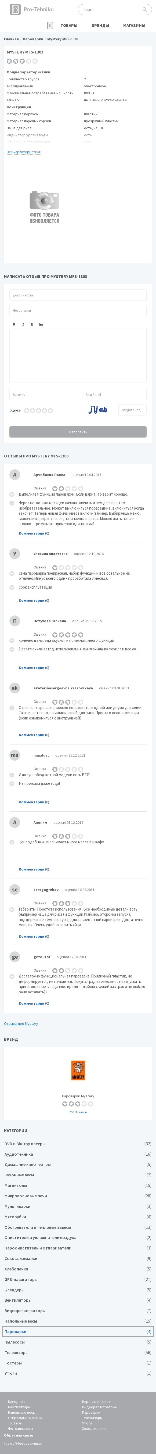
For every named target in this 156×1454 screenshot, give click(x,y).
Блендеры (78, 1290)
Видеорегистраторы (78, 1310)
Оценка (15, 410)
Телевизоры (78, 1352)
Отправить (78, 431)
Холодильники (94, 1428)
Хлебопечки (78, 1269)
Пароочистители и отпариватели (78, 1248)
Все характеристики (24, 151)
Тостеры (78, 1363)
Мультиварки (78, 1206)
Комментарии (31, 533)
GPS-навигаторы (78, 1279)
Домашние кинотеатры (78, 1164)
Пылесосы (78, 1342)
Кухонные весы (78, 1175)
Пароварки (78, 1331)
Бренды (100, 25)
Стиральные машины (25, 1417)
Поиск (145, 9)
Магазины (134, 25)
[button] (14, 324)
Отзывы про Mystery (21, 1023)
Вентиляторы (78, 1300)
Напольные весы (78, 1321)
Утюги (78, 1373)
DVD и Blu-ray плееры (78, 1143)
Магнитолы (78, 1185)
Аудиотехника (78, 1154)
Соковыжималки (78, 1258)
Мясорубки (78, 1217)
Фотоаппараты (20, 1428)
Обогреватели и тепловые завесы (78, 1227)
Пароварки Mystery (78, 1084)
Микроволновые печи (78, 1196)
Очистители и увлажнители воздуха (78, 1237)
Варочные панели (96, 1401)
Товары (68, 25)
